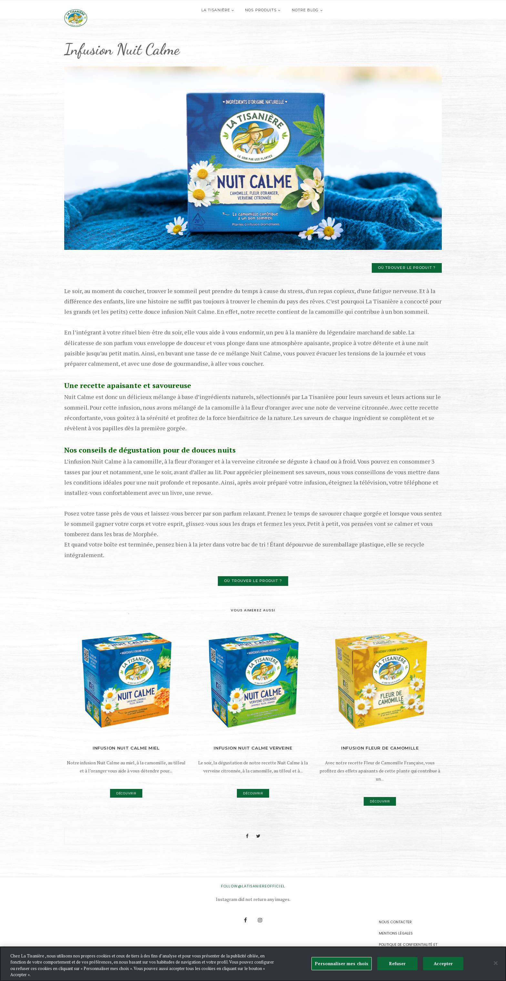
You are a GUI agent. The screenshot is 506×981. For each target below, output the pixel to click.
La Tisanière (225, 10)
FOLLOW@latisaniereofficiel (253, 886)
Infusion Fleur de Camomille (380, 748)
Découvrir (126, 793)
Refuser (397, 965)
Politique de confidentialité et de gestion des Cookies (408, 947)
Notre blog (314, 10)
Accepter (443, 965)
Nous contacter (395, 922)
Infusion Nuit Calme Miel (126, 748)
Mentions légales (396, 933)
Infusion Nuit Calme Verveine (253, 748)
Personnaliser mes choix (341, 965)
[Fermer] (496, 965)
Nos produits (270, 10)
